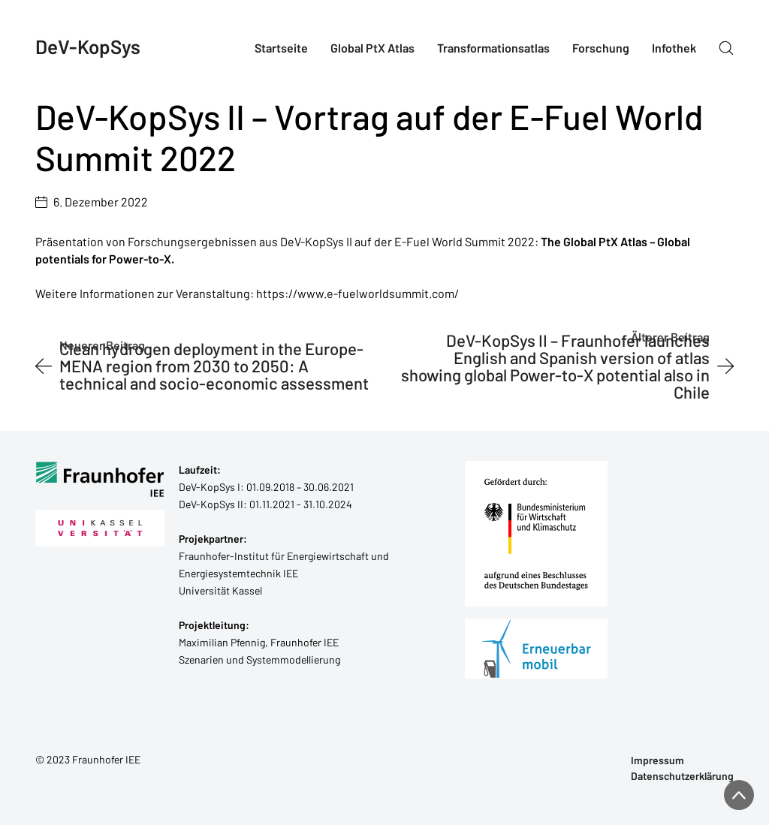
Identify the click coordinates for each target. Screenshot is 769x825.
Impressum (657, 760)
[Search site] (726, 48)
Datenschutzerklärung (682, 776)
